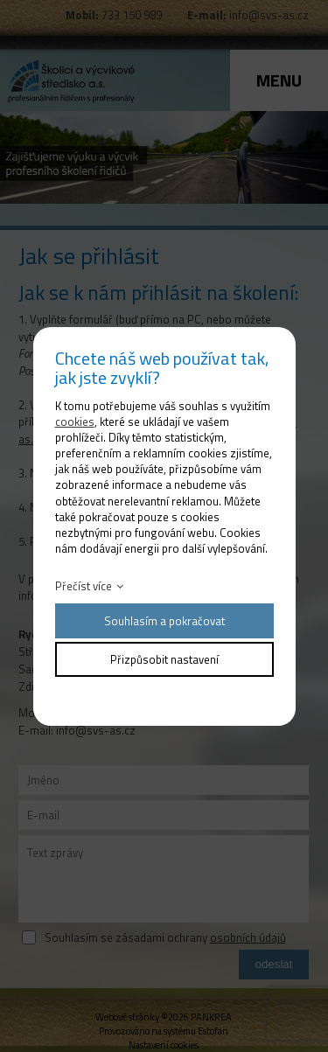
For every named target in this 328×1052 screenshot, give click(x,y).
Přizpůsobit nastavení (164, 659)
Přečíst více (83, 586)
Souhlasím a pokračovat (164, 621)
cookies (74, 421)
